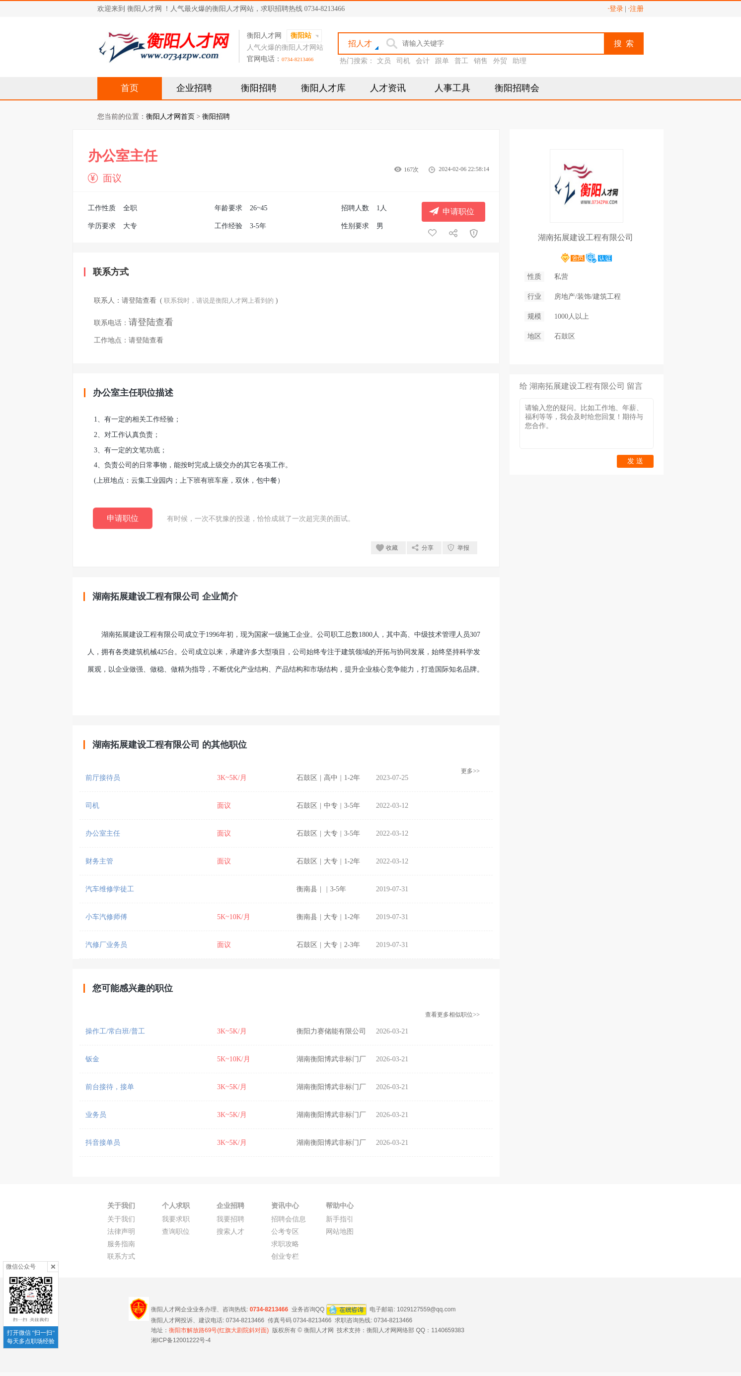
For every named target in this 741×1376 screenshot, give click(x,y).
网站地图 (340, 1231)
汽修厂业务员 (106, 944)
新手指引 (340, 1219)
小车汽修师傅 (106, 917)
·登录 (615, 8)
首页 (130, 88)
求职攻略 (285, 1244)
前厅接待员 (102, 777)
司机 (403, 61)
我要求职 (176, 1219)
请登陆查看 (139, 300)
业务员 (95, 1114)
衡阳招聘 (259, 88)
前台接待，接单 (109, 1087)
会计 (423, 61)
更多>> (470, 771)
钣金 (92, 1059)
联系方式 (121, 1256)
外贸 (500, 61)
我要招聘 (230, 1219)
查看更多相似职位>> (452, 1014)
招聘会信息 (288, 1219)
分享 (428, 547)
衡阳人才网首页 (170, 116)
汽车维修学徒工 (109, 889)
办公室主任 (102, 833)
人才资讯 (388, 88)
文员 (384, 61)
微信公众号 (21, 1266)
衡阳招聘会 (517, 88)
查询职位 (176, 1231)
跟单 (442, 61)
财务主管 (99, 861)
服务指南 (121, 1244)
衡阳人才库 (323, 88)
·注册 (636, 8)
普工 (461, 61)
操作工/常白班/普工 (115, 1031)
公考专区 (285, 1231)
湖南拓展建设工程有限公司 (585, 237)
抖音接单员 (102, 1142)
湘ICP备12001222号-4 (181, 1340)
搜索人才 (230, 1231)
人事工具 (452, 88)
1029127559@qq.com (426, 1309)
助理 (519, 61)
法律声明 (121, 1231)
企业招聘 (194, 88)
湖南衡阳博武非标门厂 (331, 1059)
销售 (481, 61)
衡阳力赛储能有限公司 (331, 1031)
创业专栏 (285, 1256)
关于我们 (121, 1219)
